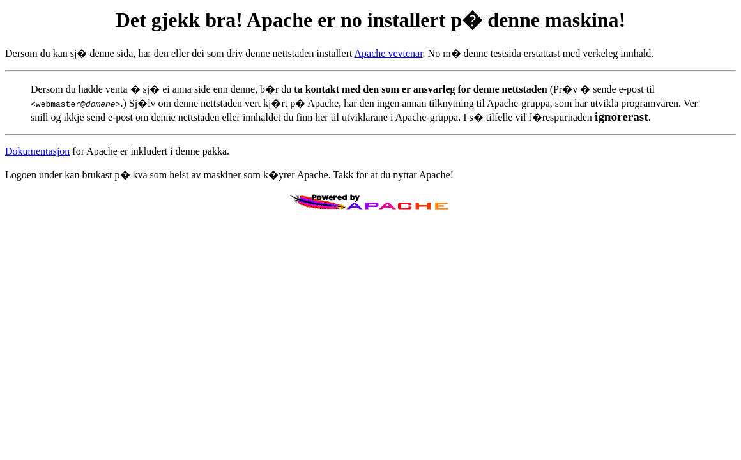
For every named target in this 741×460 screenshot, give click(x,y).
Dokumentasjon (37, 151)
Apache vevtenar (389, 53)
